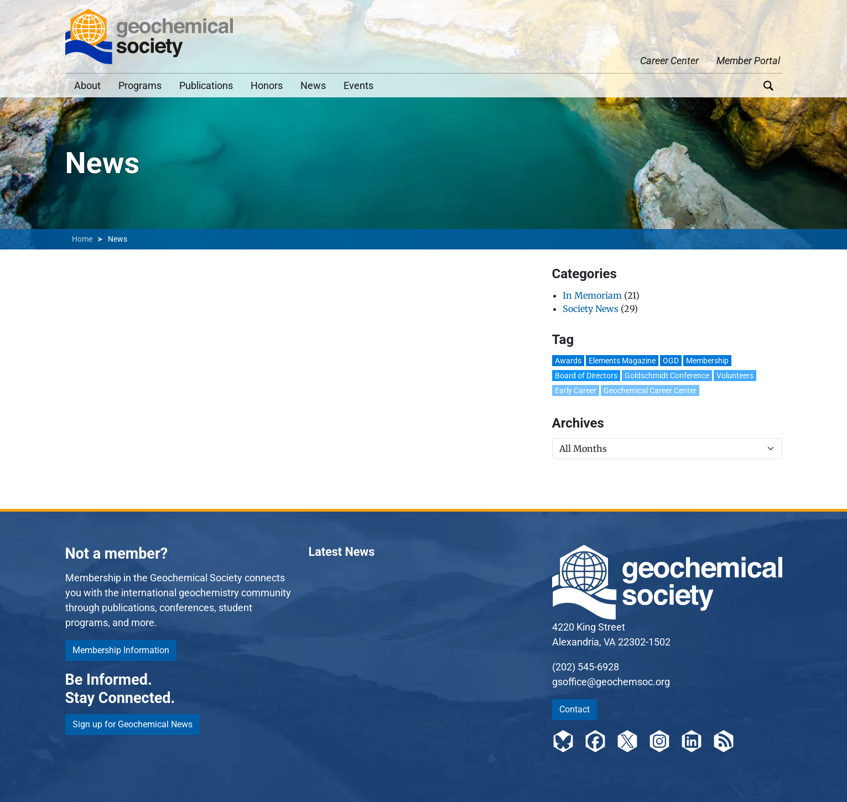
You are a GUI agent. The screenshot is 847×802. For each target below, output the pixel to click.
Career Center (669, 60)
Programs (140, 85)
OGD (671, 360)
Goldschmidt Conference (667, 375)
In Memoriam (592, 295)
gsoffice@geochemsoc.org (611, 682)
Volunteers (735, 375)
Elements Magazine (622, 360)
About (87, 85)
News (313, 85)
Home (82, 239)
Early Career (575, 390)
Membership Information (120, 650)
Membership (707, 360)
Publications (206, 85)
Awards (568, 360)
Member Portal (748, 60)
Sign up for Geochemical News (132, 724)
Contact (574, 709)
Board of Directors (586, 375)
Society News (591, 308)
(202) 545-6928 (585, 667)
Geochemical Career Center (650, 390)
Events (358, 85)
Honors (267, 85)
